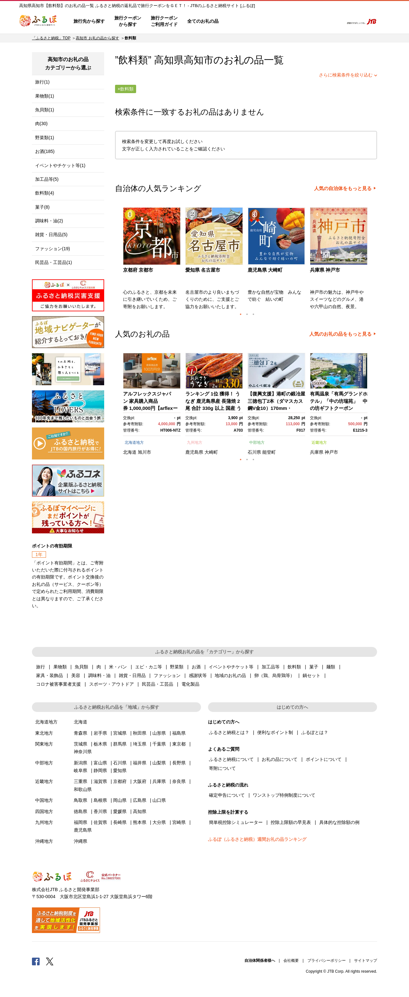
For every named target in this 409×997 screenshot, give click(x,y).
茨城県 (80, 743)
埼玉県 (139, 743)
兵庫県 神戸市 (325, 270)
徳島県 (80, 811)
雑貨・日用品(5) (51, 234)
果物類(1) (44, 96)
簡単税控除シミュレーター (236, 822)
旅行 (40, 666)
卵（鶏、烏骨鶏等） (274, 675)
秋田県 (139, 733)
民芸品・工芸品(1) (53, 262)
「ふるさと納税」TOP (51, 38)
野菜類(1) (44, 137)
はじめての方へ (242, 21)
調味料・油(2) (49, 220)
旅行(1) (42, 81)
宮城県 (120, 733)
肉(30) (41, 123)
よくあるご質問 (272, 21)
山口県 (159, 800)
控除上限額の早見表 (291, 822)
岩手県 (100, 733)
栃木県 (100, 743)
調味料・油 (99, 675)
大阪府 (139, 781)
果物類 (60, 666)
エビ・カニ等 (148, 666)
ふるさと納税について (231, 759)
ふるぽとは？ (314, 732)
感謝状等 (198, 675)
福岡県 (80, 822)
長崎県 (120, 822)
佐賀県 (100, 822)
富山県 (100, 762)
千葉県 (159, 743)
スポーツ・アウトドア (111, 684)
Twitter (50, 961)
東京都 (179, 743)
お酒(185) (45, 151)
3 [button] (253, 314)
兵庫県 (316, 452)
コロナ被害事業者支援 (58, 684)
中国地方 (44, 800)
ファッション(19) (52, 248)
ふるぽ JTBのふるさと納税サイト (38, 21)
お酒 (196, 666)
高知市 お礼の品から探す (97, 38)
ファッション (167, 675)
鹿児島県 (194, 452)
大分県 (159, 822)
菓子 (313, 666)
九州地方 (194, 442)
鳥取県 (80, 800)
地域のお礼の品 (230, 675)
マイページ (296, 21)
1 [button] (240, 314)
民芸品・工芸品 (157, 684)
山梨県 (159, 762)
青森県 (80, 733)
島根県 (100, 800)
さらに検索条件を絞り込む (346, 74)
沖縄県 (80, 841)
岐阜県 (80, 770)
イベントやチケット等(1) (60, 165)
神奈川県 (83, 751)
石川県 (254, 452)
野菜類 (176, 666)
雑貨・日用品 (132, 675)
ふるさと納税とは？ (229, 732)
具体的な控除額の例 (339, 822)
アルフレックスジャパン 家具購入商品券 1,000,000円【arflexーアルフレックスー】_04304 (150, 408)
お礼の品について (279, 759)
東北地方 (44, 733)
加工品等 (271, 666)
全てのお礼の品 (203, 21)
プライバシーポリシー (326, 960)
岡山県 (120, 800)
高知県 (139, 811)
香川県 (100, 811)
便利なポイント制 (275, 732)
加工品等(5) (46, 179)
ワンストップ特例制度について (284, 795)
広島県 (139, 800)
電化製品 (190, 684)
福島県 (179, 733)
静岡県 (100, 770)
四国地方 (44, 811)
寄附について (222, 768)
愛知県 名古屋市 (202, 270)
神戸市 (331, 452)
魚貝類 (81, 666)
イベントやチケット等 (231, 666)
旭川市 (144, 452)
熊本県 (139, 822)
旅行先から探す (89, 21)
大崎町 (211, 452)
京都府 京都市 (138, 270)
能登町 (269, 452)
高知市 (198, 60)
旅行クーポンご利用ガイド (164, 21)
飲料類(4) (44, 192)
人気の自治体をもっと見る (343, 188)
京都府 (120, 781)
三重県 (80, 781)
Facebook (36, 961)
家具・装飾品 (49, 675)
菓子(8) (42, 207)
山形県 (159, 733)
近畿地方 (319, 442)
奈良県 (179, 781)
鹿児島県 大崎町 (265, 270)
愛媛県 (120, 811)
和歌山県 (83, 789)
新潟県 (80, 762)
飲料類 (294, 666)
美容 (75, 675)
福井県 (139, 762)
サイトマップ (365, 960)
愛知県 (120, 770)
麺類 (330, 666)
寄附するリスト (316, 21)
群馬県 (120, 743)
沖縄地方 (44, 841)
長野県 (179, 762)
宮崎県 (179, 822)
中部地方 (257, 442)
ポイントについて (324, 759)
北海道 (129, 452)
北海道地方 (134, 442)
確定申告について (227, 795)
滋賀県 (100, 781)
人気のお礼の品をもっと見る (340, 334)
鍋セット (311, 675)
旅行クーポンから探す (127, 21)
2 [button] (247, 314)
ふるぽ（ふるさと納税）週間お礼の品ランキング (257, 839)
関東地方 (44, 743)
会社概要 (291, 960)
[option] (152, 260)
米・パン (118, 666)
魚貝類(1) (44, 109)
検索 (334, 21)
